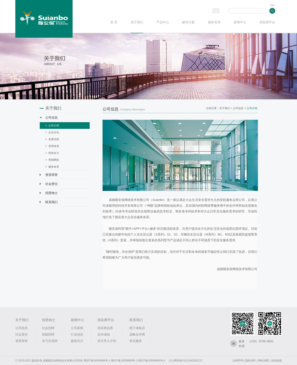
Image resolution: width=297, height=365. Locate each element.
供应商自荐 (105, 328)
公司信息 (49, 117)
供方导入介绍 (106, 341)
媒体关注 (77, 341)
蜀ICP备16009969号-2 (124, 360)
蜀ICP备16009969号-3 (151, 360)
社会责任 (49, 184)
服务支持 (214, 22)
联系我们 (49, 202)
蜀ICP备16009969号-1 (97, 360)
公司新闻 (77, 328)
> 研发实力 (52, 153)
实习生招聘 (49, 341)
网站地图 (263, 360)
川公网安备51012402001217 (186, 360)
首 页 (113, 22)
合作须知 (103, 334)
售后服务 (135, 341)
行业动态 (77, 334)
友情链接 (276, 360)
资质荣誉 (49, 175)
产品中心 (162, 22)
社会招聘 (48, 328)
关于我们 (137, 22)
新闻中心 (240, 22)
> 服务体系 (52, 166)
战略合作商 (137, 334)
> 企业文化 (52, 132)
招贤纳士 (49, 193)
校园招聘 (48, 334)
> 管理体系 (52, 146)
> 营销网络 (52, 159)
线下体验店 (137, 328)
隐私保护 (250, 360)
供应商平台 (267, 22)
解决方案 (188, 22)
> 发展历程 (52, 139)
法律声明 (238, 360)
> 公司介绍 (52, 125)
